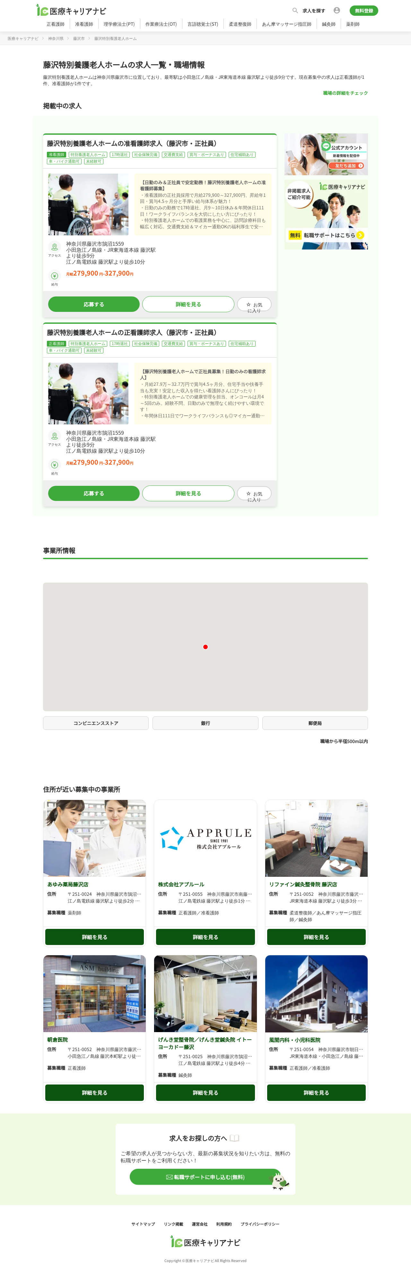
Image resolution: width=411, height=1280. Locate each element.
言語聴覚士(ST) (203, 24)
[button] (205, 644)
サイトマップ (144, 1221)
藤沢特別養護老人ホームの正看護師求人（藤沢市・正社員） (133, 331)
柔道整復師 (240, 24)
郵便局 (315, 720)
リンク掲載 (174, 1221)
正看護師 (56, 24)
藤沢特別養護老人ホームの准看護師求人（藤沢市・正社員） (133, 143)
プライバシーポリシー (259, 1221)
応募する (91, 303)
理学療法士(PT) (119, 24)
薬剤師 (353, 24)
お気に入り (248, 304)
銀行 (205, 720)
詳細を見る (179, 303)
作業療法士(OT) (161, 24)
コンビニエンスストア (96, 720)
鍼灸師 (329, 24)
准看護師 (84, 24)
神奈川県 (56, 38)
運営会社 (200, 1221)
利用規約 (224, 1221)
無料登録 (364, 10)
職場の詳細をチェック (345, 93)
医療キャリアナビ (23, 38)
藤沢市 (79, 38)
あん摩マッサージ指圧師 (286, 24)
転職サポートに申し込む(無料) (208, 1175)
